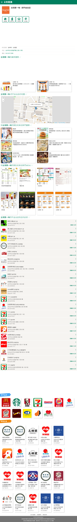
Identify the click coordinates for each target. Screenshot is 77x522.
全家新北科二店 (19, 460)
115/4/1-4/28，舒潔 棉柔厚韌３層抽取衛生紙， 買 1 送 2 (23, 155)
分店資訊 (19, 21)
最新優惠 (5, 21)
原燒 (50, 153)
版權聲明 (39, 514)
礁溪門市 (56, 482)
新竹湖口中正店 (32, 437)
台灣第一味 (15, 82)
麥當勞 (21, 210)
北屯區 (15, 47)
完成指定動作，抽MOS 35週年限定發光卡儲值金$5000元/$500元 (23, 143)
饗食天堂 (22, 186)
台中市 (10, 47)
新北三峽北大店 (32, 460)
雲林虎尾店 (18, 437)
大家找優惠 (32, 514)
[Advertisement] (38, 35)
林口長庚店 (44, 482)
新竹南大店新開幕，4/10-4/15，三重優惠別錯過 (23, 84)
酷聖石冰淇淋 (52, 141)
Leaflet (55, 122)
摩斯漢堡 (51, 129)
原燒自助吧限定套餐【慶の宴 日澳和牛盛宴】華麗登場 (59, 155)
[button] (36, 108)
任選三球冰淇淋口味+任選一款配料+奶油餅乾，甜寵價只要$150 (60, 143)
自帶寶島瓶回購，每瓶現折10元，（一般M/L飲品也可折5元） (60, 84)
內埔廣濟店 (5, 482)
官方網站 (26, 21)
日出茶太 (40, 186)
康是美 (14, 129)
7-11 (57, 185)
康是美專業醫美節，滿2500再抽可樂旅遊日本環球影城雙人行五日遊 (23, 131)
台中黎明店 (57, 505)
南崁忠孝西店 (6, 437)
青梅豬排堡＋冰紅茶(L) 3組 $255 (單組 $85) (59, 131)
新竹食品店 (18, 505)
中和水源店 (44, 437)
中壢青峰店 (18, 482)
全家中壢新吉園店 (45, 460)
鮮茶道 (3, 210)
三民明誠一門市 (32, 482)
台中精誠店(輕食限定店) (8, 505)
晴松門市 (4, 460)
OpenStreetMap (62, 122)
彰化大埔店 (57, 460)
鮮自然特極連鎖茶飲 (6, 186)
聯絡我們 (45, 514)
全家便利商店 (16, 153)
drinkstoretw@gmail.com (45, 520)
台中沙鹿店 (44, 505)
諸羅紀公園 (31, 505)
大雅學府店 (57, 437)
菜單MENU (12, 21)
